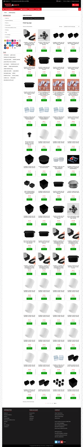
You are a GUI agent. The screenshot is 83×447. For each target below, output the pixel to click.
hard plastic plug (7, 73)
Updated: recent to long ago (72, 26)
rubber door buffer (7, 70)
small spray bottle (7, 59)
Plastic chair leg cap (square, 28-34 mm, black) (58, 217)
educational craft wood (8, 80)
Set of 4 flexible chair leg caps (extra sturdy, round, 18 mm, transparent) (58, 94)
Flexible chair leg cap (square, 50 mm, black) (73, 390)
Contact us (7, 36)
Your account (33, 410)
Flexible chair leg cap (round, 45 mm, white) (73, 291)
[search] (73, 9)
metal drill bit (15, 70)
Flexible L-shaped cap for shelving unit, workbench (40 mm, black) (58, 267)
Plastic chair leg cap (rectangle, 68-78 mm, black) (58, 192)
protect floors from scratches (10, 61)
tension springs (15, 75)
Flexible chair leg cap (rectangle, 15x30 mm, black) (58, 43)
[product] (29, 35)
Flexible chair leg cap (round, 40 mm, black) (58, 390)
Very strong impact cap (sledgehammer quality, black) (29, 192)
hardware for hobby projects (10, 57)
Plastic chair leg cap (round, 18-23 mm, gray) (73, 192)
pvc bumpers (6, 64)
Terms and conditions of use (10, 27)
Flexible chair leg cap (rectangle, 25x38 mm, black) (29, 391)
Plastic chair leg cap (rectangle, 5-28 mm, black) (73, 68)
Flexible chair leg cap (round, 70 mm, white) (44, 291)
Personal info (31, 413)
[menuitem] (3, 9)
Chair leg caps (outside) (39, 18)
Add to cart (29, 50)
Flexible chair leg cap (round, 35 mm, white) (58, 316)
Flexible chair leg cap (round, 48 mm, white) (58, 291)
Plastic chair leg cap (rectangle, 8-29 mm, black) (29, 93)
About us (7, 18)
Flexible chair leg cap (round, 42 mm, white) (29, 316)
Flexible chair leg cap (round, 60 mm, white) (29, 365)
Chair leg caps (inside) (28, 18)
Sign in (68, 1)
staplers (5, 66)
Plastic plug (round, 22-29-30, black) (44, 167)
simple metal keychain (13, 66)
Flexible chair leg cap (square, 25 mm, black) (44, 217)
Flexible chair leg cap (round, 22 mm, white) (44, 142)
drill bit (13, 73)
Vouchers (31, 419)
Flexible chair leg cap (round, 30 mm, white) (73, 316)
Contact (57, 410)
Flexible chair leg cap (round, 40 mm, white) (44, 316)
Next (55, 403)
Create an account (75, 1)
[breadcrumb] (5, 12)
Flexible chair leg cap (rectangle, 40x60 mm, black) (73, 43)
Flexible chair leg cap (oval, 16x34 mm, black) (44, 390)
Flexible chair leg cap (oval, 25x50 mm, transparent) (58, 167)
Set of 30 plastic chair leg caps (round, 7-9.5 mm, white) (73, 217)
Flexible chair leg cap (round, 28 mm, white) (29, 341)
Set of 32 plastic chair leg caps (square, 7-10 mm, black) (29, 242)
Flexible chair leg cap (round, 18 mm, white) (58, 341)
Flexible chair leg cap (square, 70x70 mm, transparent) (58, 366)
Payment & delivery (9, 20)
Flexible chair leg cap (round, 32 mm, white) (73, 142)
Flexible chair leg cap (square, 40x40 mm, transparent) (29, 118)
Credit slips (31, 416)
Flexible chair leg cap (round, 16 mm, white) (73, 341)
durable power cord (15, 64)
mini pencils (12, 77)
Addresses (31, 418)
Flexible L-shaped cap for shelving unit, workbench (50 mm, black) (58, 242)
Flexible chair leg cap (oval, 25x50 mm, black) (73, 365)
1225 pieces (6, 54)
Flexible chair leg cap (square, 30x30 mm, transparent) (58, 118)
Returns (6, 22)
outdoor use (6, 77)
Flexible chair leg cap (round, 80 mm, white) (29, 291)
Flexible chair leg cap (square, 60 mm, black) (29, 217)
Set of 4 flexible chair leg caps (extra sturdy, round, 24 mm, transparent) (44, 94)
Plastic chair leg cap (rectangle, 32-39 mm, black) (73, 118)
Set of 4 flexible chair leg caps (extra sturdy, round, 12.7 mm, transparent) (73, 94)
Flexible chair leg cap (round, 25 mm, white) (44, 341)
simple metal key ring (8, 68)
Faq (6, 32)
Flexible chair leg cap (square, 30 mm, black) (44, 192)
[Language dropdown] (59, 1)
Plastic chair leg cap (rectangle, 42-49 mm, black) (29, 68)
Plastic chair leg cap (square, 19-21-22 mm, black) (73, 266)
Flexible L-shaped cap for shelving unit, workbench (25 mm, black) (29, 267)
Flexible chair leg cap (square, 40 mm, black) (29, 167)
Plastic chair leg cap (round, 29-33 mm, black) (44, 43)
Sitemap (7, 29)
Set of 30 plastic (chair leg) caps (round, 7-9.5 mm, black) (29, 143)
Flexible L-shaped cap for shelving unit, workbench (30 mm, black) (73, 242)
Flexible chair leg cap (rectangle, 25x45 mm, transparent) (73, 167)
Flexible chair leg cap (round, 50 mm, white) (44, 365)
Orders (30, 414)
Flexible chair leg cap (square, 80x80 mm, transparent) (44, 118)
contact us (7, 1)
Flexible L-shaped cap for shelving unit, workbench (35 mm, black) (44, 267)
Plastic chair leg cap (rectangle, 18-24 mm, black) (58, 68)
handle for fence (7, 75)
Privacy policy (8, 25)
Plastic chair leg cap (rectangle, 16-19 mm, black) (44, 242)
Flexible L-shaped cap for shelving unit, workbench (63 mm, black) (29, 44)
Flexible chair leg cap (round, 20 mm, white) (58, 142)
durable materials (16, 59)
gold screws (12, 54)
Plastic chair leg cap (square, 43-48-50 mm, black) (44, 68)
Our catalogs (7, 34)
